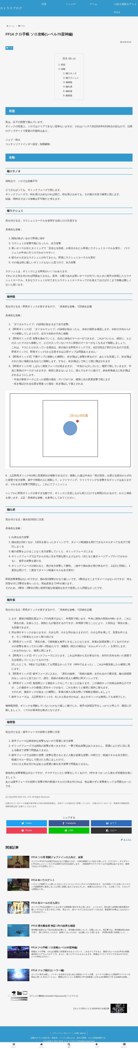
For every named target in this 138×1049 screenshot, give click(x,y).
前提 (63, 64)
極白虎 (69, 86)
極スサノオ (71, 73)
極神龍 (69, 82)
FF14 (9, 48)
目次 (65, 58)
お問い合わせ (80, 1033)
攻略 (63, 69)
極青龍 (69, 95)
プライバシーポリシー (61, 1033)
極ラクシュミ (72, 78)
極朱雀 (69, 91)
